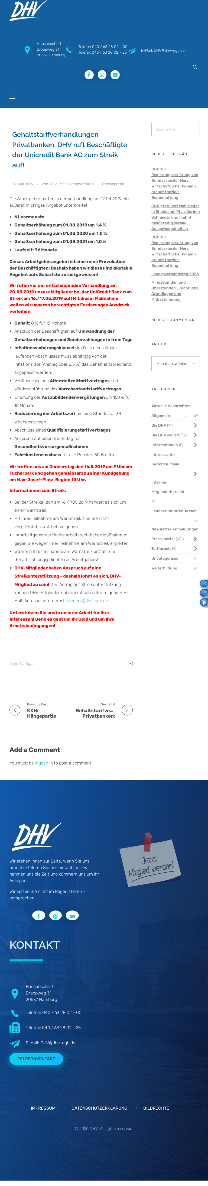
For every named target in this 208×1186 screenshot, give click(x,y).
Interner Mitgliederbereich (167, 487)
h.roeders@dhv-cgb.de (85, 600)
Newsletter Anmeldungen (175, 529)
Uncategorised (164, 558)
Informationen (164, 445)
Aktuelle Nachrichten (171, 406)
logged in (44, 763)
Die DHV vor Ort (165, 435)
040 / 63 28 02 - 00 (110, 46)
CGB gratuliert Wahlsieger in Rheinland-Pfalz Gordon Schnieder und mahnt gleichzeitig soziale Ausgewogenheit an (175, 217)
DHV (53, 184)
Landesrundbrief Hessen (174, 511)
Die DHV (158, 425)
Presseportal (113, 184)
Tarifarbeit (161, 548)
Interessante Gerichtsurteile (165, 459)
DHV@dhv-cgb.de (57, 1042)
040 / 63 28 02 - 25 (109, 52)
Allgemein (160, 415)
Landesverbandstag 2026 (175, 274)
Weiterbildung (164, 568)
